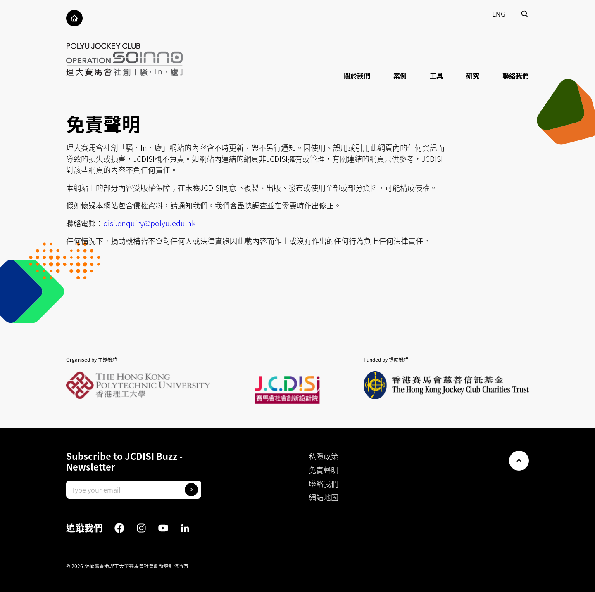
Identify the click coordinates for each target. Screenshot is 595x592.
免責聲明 (323, 470)
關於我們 (357, 76)
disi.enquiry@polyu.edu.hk (149, 223)
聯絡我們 (515, 76)
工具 (436, 76)
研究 (472, 76)
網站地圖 (323, 497)
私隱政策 (323, 456)
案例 (400, 76)
